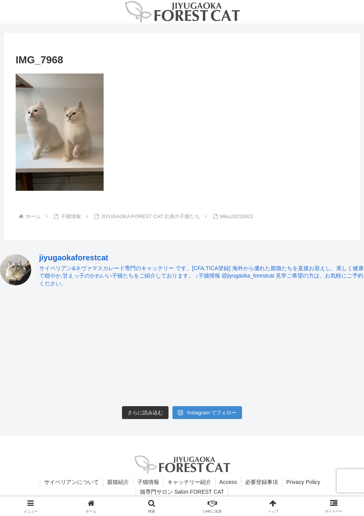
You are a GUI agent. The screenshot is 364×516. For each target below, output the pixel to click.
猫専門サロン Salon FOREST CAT (182, 492)
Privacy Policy (303, 482)
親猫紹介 (118, 482)
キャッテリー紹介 (189, 482)
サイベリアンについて (71, 482)
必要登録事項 (261, 482)
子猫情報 (148, 482)
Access (228, 482)
